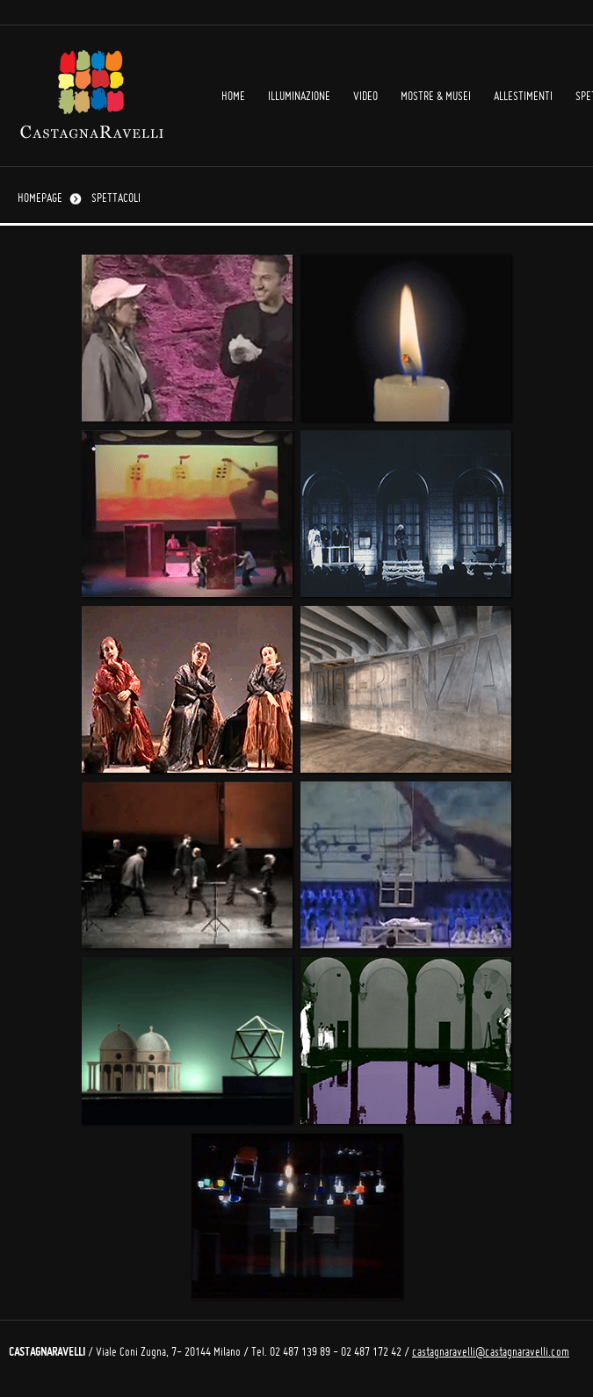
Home (233, 97)
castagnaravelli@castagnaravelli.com (490, 1352)
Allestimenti (523, 97)
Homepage (40, 199)
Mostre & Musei (436, 97)
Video (365, 97)
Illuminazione (299, 97)
